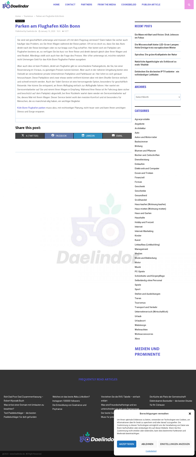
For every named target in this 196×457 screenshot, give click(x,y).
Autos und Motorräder (146, 137)
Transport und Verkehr (146, 307)
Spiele (138, 285)
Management (141, 249)
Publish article (151, 4)
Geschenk (140, 186)
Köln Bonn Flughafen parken (31, 107)
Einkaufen (140, 164)
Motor (138, 262)
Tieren (138, 298)
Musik (138, 267)
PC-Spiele (140, 271)
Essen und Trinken (144, 173)
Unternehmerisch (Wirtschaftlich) (151, 311)
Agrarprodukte (142, 119)
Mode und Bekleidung (146, 258)
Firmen (138, 182)
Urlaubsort (140, 320)
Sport (137, 289)
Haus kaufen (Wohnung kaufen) (150, 204)
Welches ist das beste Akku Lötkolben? (71, 397)
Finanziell (140, 177)
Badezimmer (141, 141)
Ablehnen (147, 444)
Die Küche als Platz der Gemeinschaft (168, 397)
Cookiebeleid (151, 451)
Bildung (139, 146)
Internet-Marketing (144, 231)
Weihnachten (141, 329)
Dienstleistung (142, 159)
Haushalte (140, 217)
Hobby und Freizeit (144, 222)
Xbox (137, 338)
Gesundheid (141, 195)
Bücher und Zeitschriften (147, 155)
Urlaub (138, 316)
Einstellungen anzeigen (175, 444)
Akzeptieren (126, 444)
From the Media (107, 4)
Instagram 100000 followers (66, 401)
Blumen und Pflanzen (145, 150)
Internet (138, 227)
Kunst (137, 240)
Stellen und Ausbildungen (147, 294)
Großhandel (141, 200)
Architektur (140, 128)
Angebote (139, 124)
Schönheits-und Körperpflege (150, 276)
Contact (70, 4)
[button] (189, 413)
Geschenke (140, 191)
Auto (137, 133)
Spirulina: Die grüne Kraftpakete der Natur (156, 54)
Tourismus (20, 21)
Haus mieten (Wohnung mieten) (150, 209)
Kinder (138, 235)
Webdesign (140, 325)
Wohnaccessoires (144, 334)
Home (56, 4)
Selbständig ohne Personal (148, 280)
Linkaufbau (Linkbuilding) (147, 244)
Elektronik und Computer (147, 168)
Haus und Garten (143, 213)
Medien (138, 253)
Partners (86, 4)
